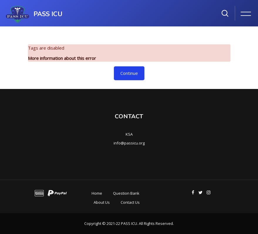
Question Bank (126, 193)
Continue (129, 73)
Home (97, 193)
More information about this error (62, 58)
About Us (102, 202)
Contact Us (130, 202)
